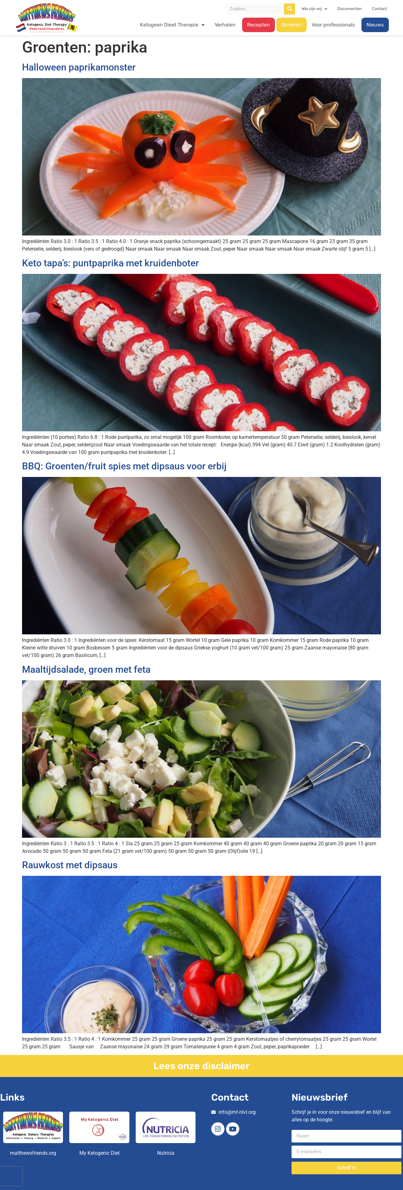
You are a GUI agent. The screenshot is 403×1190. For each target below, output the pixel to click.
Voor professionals (333, 25)
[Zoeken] (289, 8)
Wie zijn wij (314, 9)
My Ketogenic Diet (99, 1153)
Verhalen (225, 25)
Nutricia (165, 1153)
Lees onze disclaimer (201, 1066)
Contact (379, 8)
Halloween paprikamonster (79, 67)
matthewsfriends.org (33, 1153)
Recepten (258, 25)
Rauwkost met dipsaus (69, 864)
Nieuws (375, 25)
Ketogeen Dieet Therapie (172, 25)
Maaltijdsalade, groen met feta (86, 669)
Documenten (349, 8)
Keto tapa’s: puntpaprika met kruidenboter (110, 263)
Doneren (291, 25)
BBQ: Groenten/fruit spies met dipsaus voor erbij (124, 466)
